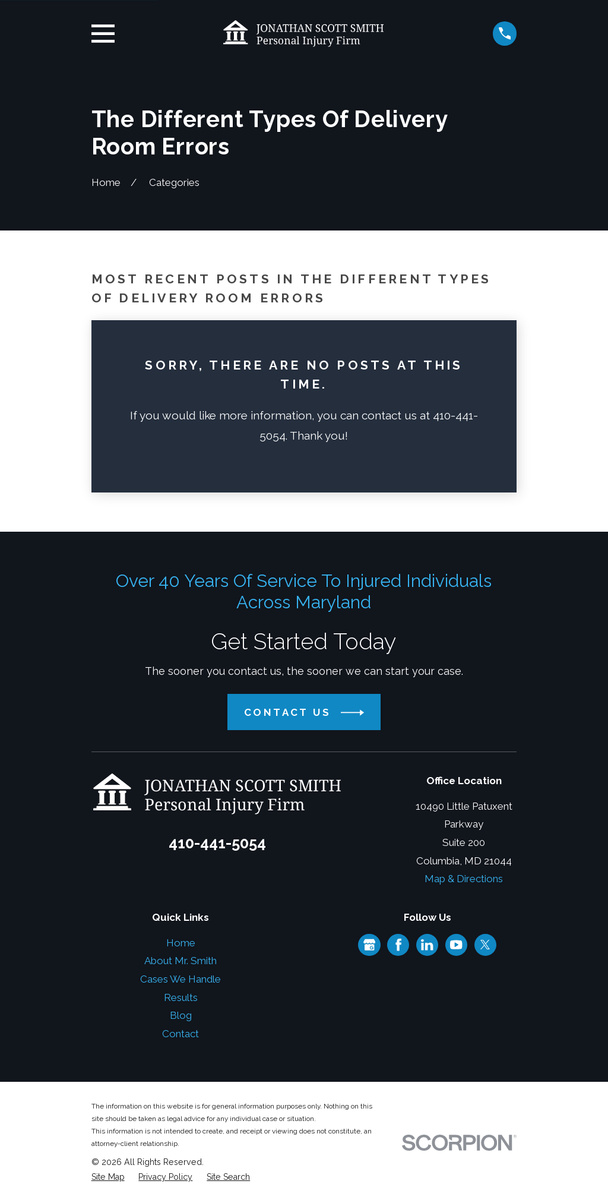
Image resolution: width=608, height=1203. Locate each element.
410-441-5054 (217, 843)
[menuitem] (108, 1177)
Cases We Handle (180, 979)
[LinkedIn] (427, 945)
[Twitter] (485, 945)
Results (181, 997)
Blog (181, 1015)
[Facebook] (398, 945)
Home (180, 943)
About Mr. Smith (180, 961)
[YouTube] (456, 945)
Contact (180, 1034)
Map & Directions (464, 879)
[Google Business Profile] (369, 945)
